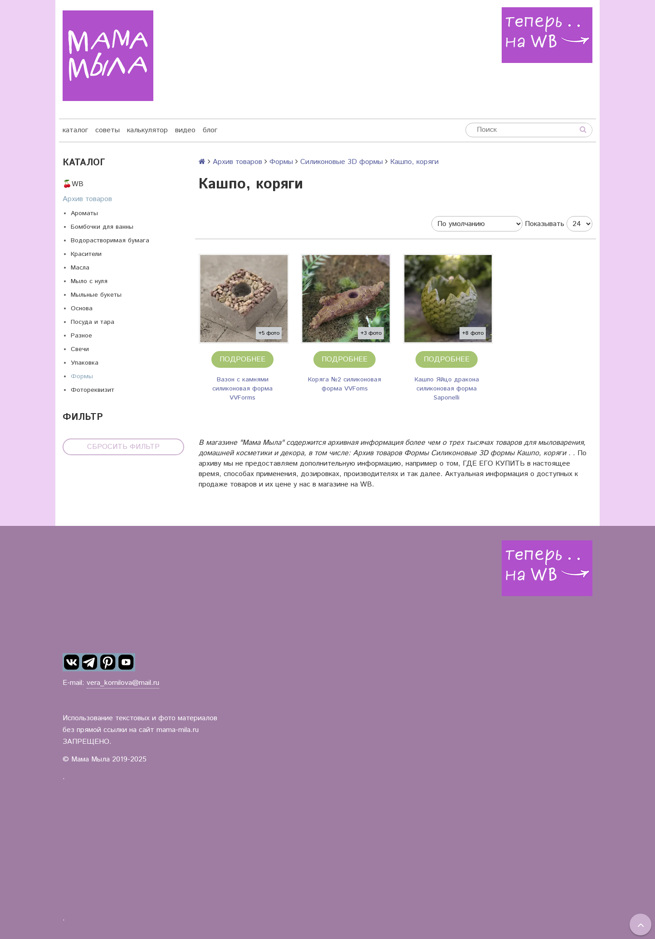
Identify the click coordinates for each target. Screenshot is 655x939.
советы (107, 130)
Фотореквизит (92, 390)
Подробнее (242, 359)
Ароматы (84, 213)
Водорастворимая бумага (110, 240)
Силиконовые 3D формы (341, 162)
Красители (86, 254)
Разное (81, 335)
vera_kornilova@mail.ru (123, 683)
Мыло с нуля (89, 281)
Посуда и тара (92, 322)
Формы (82, 376)
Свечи (80, 349)
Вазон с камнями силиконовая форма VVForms (242, 388)
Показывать (544, 224)
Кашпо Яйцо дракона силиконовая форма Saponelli (447, 388)
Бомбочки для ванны (102, 226)
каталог (75, 130)
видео (185, 130)
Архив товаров (87, 199)
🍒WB (73, 184)
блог (210, 130)
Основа (82, 308)
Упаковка (84, 362)
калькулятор (147, 130)
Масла (80, 267)
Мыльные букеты (96, 294)
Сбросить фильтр (123, 447)
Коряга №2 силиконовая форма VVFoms (344, 384)
